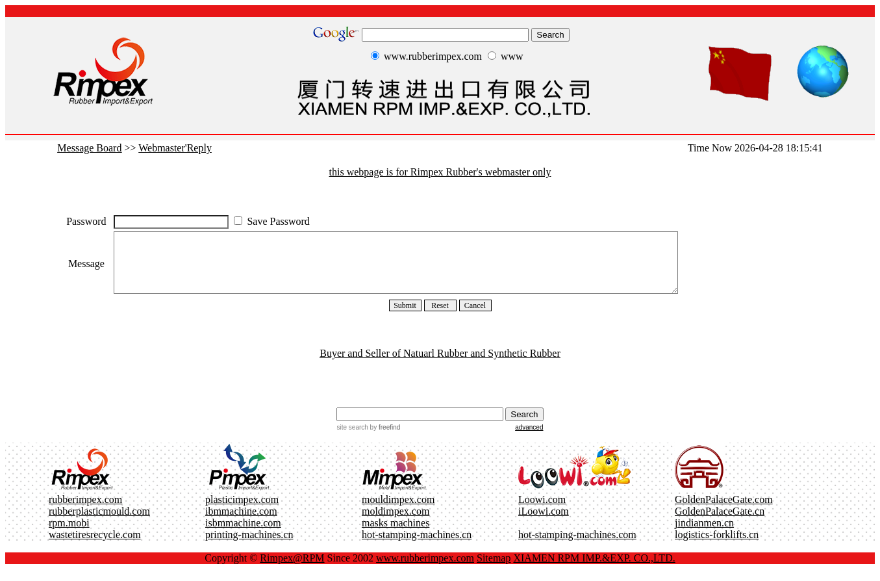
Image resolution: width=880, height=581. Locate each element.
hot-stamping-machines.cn (416, 546)
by (384, 439)
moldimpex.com (395, 522)
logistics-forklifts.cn (717, 546)
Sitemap (493, 569)
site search (352, 439)
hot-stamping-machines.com (577, 546)
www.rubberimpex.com (425, 569)
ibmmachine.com (241, 522)
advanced (529, 439)
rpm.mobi (69, 534)
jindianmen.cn (704, 534)
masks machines (395, 534)
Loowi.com (542, 511)
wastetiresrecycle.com (95, 546)
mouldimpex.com (398, 511)
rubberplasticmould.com (99, 522)
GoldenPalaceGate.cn (719, 522)
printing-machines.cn (249, 546)
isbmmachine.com (243, 534)
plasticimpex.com (242, 511)
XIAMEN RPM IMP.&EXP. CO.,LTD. (594, 569)
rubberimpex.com (85, 511)
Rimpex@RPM (292, 569)
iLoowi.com (543, 522)
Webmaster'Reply (175, 147)
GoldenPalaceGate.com (724, 511)
